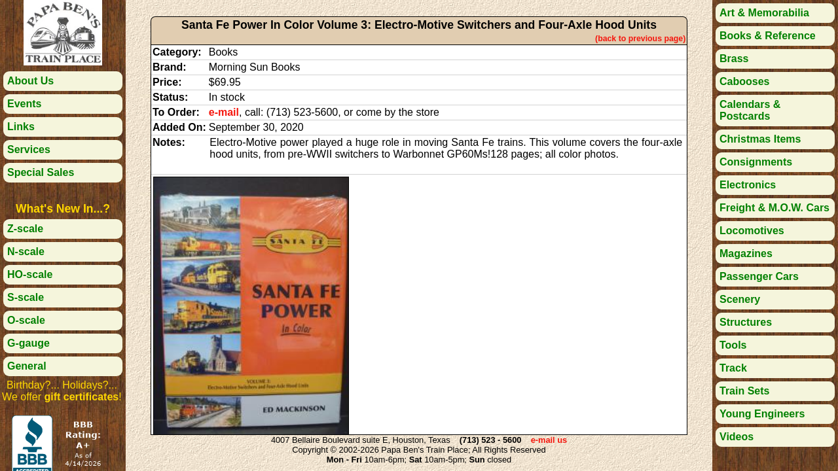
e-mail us (549, 440)
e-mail (224, 112)
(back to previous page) (640, 38)
